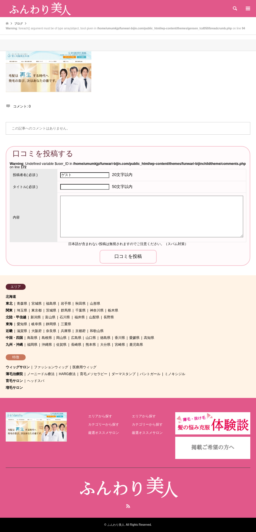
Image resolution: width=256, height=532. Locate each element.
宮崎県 (120, 345)
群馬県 (66, 310)
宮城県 (36, 304)
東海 (9, 324)
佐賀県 (61, 345)
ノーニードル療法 (41, 374)
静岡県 (51, 324)
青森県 (22, 304)
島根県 (47, 338)
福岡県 (32, 345)
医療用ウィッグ (84, 367)
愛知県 (22, 324)
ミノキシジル (175, 374)
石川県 (65, 317)
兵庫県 (66, 331)
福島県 (51, 304)
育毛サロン (14, 381)
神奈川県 (97, 310)
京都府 (80, 331)
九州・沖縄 (14, 345)
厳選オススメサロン (103, 433)
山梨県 (94, 317)
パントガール (150, 374)
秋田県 (80, 304)
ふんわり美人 (115, 524)
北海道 (11, 297)
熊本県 (91, 345)
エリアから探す (100, 416)
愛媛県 (134, 338)
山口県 (91, 338)
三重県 (66, 324)
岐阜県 (36, 324)
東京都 (36, 310)
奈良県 (51, 331)
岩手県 (66, 304)
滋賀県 (22, 331)
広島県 (76, 338)
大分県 (105, 345)
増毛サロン (14, 388)
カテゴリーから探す (103, 424)
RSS (128, 506)
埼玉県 (22, 310)
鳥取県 (32, 338)
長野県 (109, 317)
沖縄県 (47, 345)
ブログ (18, 23)
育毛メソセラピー (93, 374)
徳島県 (105, 338)
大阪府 (36, 331)
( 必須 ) (25, 175)
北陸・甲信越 (16, 317)
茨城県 (51, 310)
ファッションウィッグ (51, 367)
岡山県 (61, 338)
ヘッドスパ (35, 381)
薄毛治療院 (14, 374)
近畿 (9, 331)
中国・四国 (14, 338)
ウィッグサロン (18, 367)
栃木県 (113, 310)
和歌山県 (97, 331)
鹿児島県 (136, 345)
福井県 (79, 317)
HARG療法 (67, 374)
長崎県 (76, 345)
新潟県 (36, 317)
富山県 (50, 317)
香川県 (120, 338)
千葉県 (80, 310)
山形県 (95, 304)
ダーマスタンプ (124, 374)
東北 (9, 304)
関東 (9, 310)
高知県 (149, 338)
